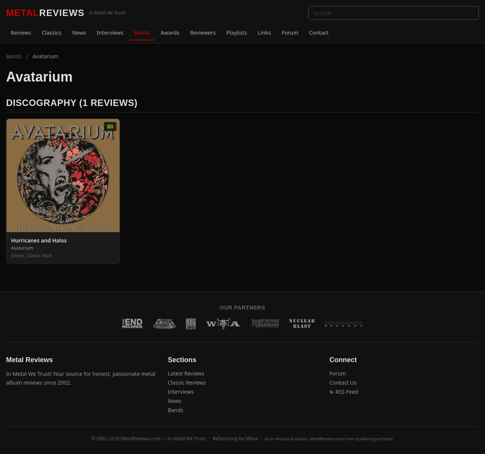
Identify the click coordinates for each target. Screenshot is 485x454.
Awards (170, 32)
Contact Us (342, 382)
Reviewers (203, 32)
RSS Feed (343, 391)
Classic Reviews (187, 382)
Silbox (251, 438)
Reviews (21, 32)
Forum (290, 32)
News (79, 32)
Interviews (110, 32)
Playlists (237, 32)
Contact (319, 32)
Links (264, 32)
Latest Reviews (186, 373)
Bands (142, 32)
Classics (52, 32)
